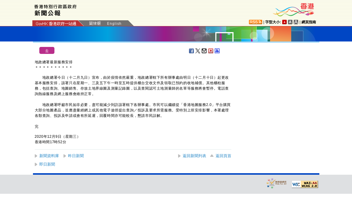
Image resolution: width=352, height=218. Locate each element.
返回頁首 (223, 156)
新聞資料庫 (49, 156)
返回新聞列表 (194, 156)
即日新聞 (47, 164)
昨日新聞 (76, 156)
